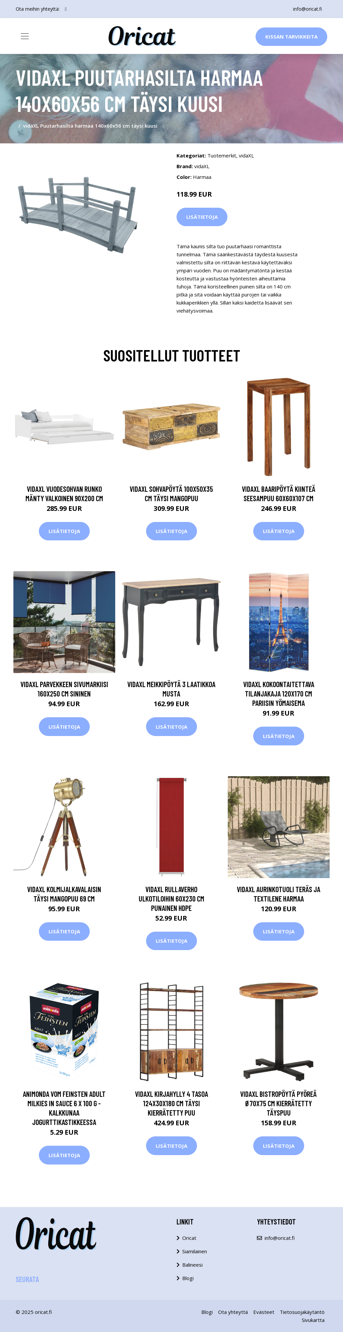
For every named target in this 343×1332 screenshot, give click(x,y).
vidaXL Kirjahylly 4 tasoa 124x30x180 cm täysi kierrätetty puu (171, 1103)
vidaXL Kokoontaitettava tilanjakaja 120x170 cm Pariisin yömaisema (278, 693)
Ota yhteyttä (233, 1312)
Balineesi (192, 1264)
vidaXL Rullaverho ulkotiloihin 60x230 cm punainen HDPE (171, 898)
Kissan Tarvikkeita (291, 36)
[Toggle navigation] (25, 36)
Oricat (189, 1238)
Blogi (188, 1278)
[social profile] (65, 9)
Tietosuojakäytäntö (302, 1312)
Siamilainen (194, 1251)
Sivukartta (313, 1320)
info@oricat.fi (307, 9)
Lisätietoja (202, 216)
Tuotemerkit (221, 155)
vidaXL (246, 155)
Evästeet (263, 1312)
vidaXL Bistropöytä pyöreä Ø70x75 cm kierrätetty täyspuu (278, 1103)
